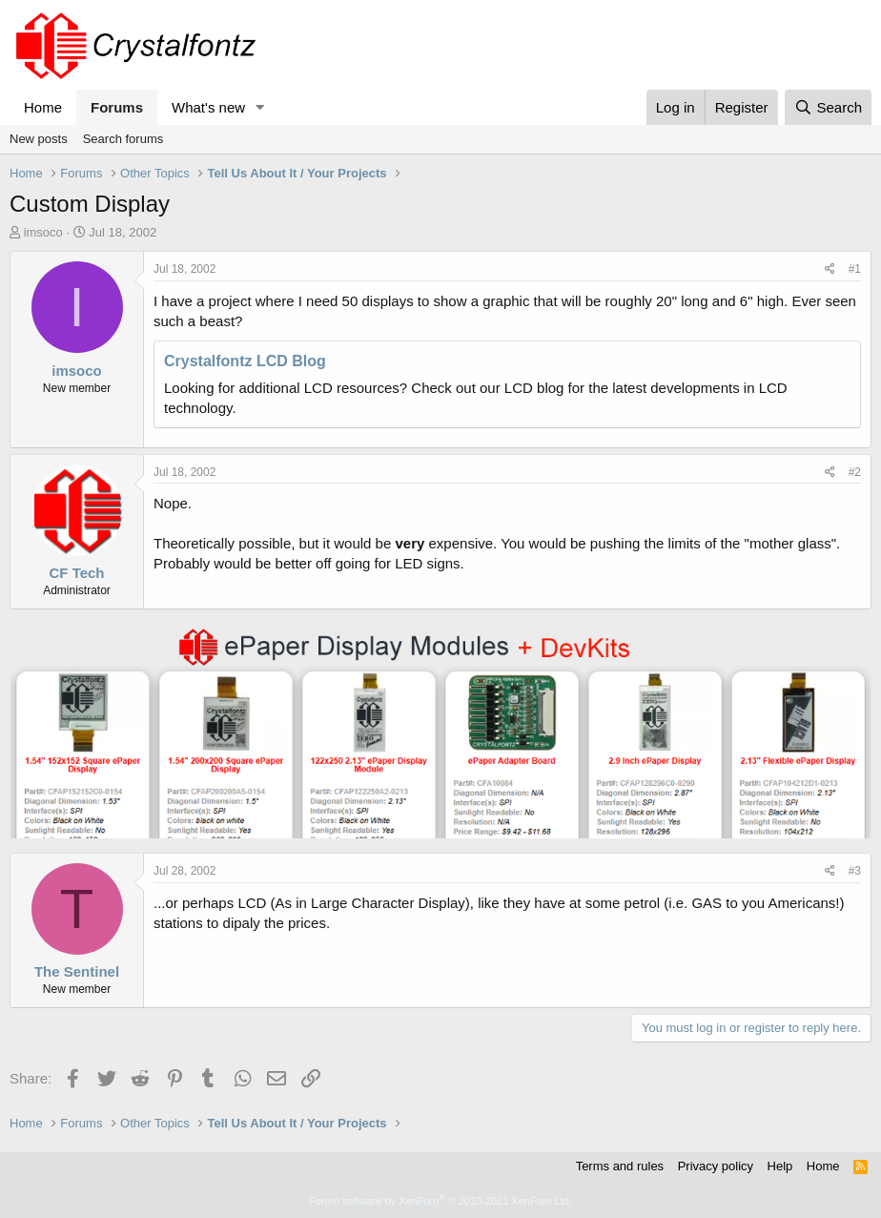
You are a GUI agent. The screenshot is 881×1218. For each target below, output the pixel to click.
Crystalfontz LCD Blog (245, 361)
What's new (208, 107)
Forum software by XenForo (440, 1201)
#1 (855, 269)
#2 (855, 472)
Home (43, 107)
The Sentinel (76, 971)
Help (780, 1166)
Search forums (123, 139)
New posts (39, 139)
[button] (260, 107)
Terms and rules (620, 1166)
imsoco (43, 232)
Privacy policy (715, 1166)
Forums (117, 107)
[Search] (828, 107)
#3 (855, 870)
